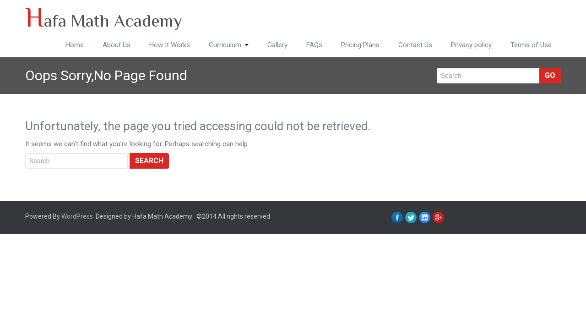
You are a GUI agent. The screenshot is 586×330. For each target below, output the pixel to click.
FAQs (314, 45)
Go (550, 75)
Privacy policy (471, 45)
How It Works (169, 45)
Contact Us (415, 45)
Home (74, 45)
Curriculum (229, 45)
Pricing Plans (360, 45)
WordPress (77, 216)
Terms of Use (531, 45)
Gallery (277, 45)
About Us (116, 45)
